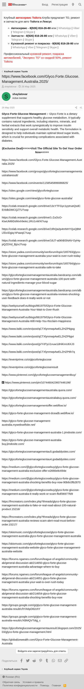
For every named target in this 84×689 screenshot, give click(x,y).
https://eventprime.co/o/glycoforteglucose (26, 359)
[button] (4, 4)
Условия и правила (33, 682)
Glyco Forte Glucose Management (24, 113)
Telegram (19, 31)
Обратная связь (11, 682)
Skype (30, 31)
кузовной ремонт (40, 53)
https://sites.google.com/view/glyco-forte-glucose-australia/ (37, 198)
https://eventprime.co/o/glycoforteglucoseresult (30, 367)
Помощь (44, 685)
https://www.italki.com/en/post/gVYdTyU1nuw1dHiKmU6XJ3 (38, 344)
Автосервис (19, 28)
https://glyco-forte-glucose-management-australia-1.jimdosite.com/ (42, 432)
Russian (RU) (11, 676)
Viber (76, 28)
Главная (56, 685)
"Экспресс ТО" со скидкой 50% (41, 57)
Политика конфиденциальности (20, 685)
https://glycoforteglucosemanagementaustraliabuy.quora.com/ (39, 397)
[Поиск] (79, 4)
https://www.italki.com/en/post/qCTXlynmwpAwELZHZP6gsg (38, 328)
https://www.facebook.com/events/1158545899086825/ (35, 182)
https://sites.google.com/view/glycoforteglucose (30, 190)
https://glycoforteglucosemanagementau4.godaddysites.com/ (38, 459)
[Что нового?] (72, 4)
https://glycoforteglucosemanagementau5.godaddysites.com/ (38, 451)
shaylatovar (11, 86)
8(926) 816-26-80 (40, 28)
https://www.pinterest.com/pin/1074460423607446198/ (36, 382)
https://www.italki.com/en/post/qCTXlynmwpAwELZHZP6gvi (38, 336)
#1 (81, 107)
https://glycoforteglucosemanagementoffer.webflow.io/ (34, 405)
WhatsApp (65, 28)
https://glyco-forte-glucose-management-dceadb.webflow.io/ (38, 413)
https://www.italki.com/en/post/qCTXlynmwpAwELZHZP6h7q (38, 351)
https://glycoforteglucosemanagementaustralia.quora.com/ (37, 390)
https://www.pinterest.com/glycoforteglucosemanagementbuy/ (39, 374)
